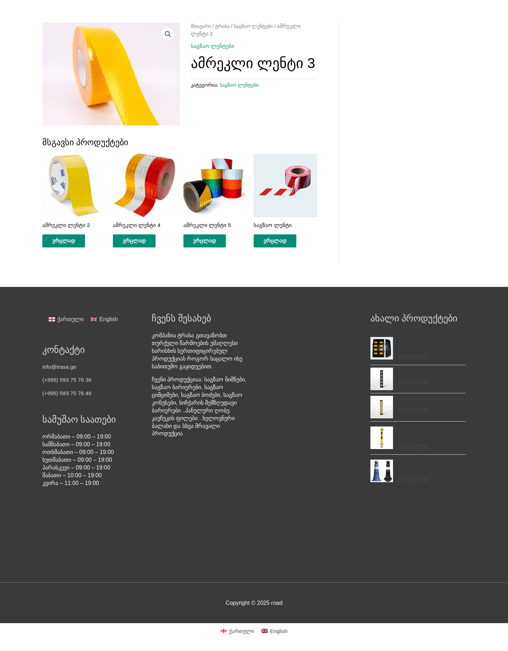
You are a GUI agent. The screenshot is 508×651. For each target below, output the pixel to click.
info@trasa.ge (60, 368)
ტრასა (226, 26)
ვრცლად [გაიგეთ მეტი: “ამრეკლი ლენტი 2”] (68, 242)
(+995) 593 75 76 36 (67, 382)
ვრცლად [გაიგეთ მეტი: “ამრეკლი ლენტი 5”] (210, 242)
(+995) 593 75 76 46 (67, 395)
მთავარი (202, 26)
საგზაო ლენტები (260, 26)
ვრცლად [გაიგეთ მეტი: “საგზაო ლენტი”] (280, 242)
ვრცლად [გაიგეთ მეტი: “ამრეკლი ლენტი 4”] (139, 242)
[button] (168, 34)
